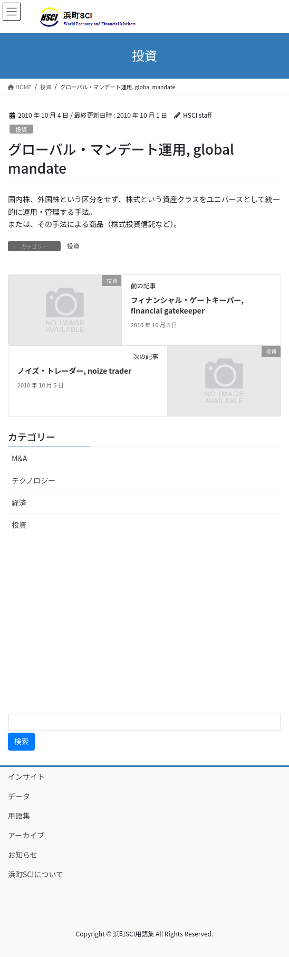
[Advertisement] (144, 625)
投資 (21, 129)
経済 (19, 502)
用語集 (19, 815)
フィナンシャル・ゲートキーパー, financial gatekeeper (187, 305)
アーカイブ (37, 835)
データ (19, 796)
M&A (19, 458)
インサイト (26, 776)
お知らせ (22, 854)
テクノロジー (33, 480)
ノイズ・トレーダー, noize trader (74, 370)
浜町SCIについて (35, 874)
